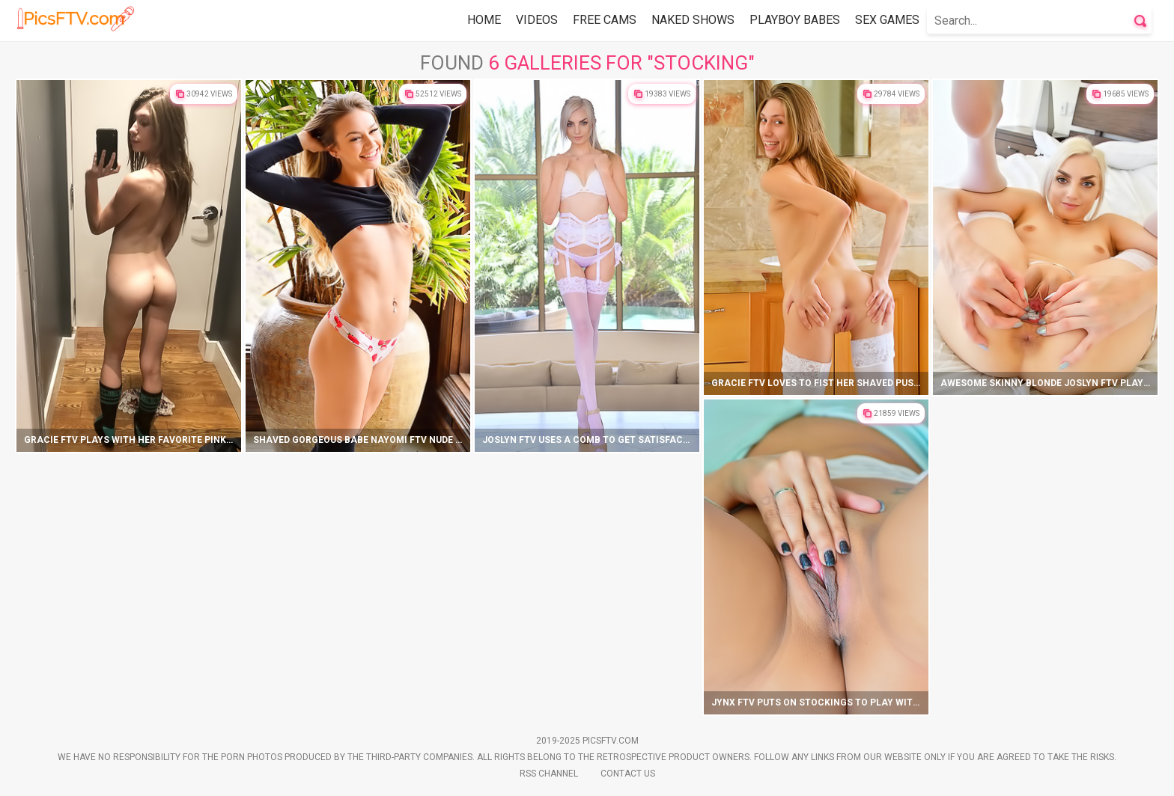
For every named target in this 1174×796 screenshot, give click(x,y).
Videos (537, 20)
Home (484, 20)
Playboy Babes (794, 20)
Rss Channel (549, 773)
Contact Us (627, 773)
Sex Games (887, 20)
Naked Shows (692, 20)
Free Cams (604, 20)
